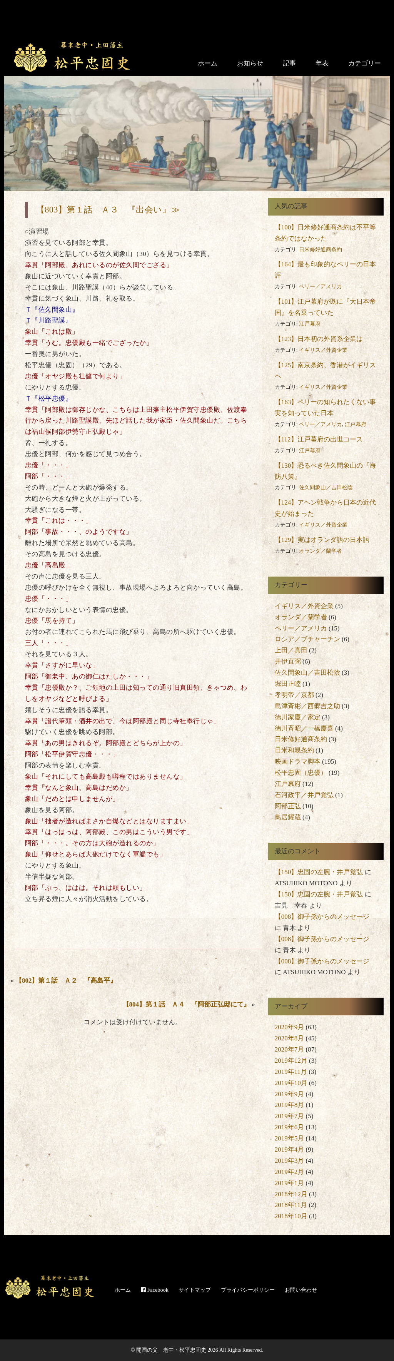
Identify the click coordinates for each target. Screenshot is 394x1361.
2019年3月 (289, 1160)
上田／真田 (291, 650)
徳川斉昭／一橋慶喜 (304, 728)
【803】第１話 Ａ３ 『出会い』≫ (108, 209)
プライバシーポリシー (248, 1290)
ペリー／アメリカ (320, 286)
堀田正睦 (288, 683)
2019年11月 (291, 1071)
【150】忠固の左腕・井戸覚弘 (319, 872)
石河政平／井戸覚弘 (304, 795)
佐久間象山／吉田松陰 (326, 487)
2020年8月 (289, 1038)
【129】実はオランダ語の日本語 (322, 539)
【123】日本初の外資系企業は (319, 339)
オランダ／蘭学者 (320, 551)
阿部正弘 (288, 806)
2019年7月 (289, 1116)
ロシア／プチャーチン (307, 639)
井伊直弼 (288, 661)
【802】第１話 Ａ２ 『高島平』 (66, 980)
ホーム (207, 63)
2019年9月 (289, 1094)
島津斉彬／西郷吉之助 (307, 706)
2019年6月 (289, 1127)
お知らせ (250, 63)
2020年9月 (289, 1027)
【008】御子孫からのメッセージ (322, 916)
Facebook (155, 1290)
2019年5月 (289, 1138)
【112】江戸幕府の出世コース (319, 439)
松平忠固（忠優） (301, 772)
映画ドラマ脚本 (298, 761)
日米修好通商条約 (320, 249)
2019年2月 (289, 1171)
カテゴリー (364, 63)
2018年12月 (291, 1194)
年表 (322, 63)
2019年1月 (289, 1183)
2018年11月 (291, 1205)
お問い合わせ (301, 1290)
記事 (289, 63)
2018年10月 (291, 1216)
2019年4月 (289, 1149)
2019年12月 (291, 1060)
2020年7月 (289, 1049)
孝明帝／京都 (294, 695)
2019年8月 (289, 1105)
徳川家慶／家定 (298, 717)
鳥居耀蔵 (288, 817)
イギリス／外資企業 (323, 350)
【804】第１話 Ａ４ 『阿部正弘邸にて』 (186, 1004)
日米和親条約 (294, 750)
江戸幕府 (310, 324)
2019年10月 (291, 1083)
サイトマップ (195, 1290)
